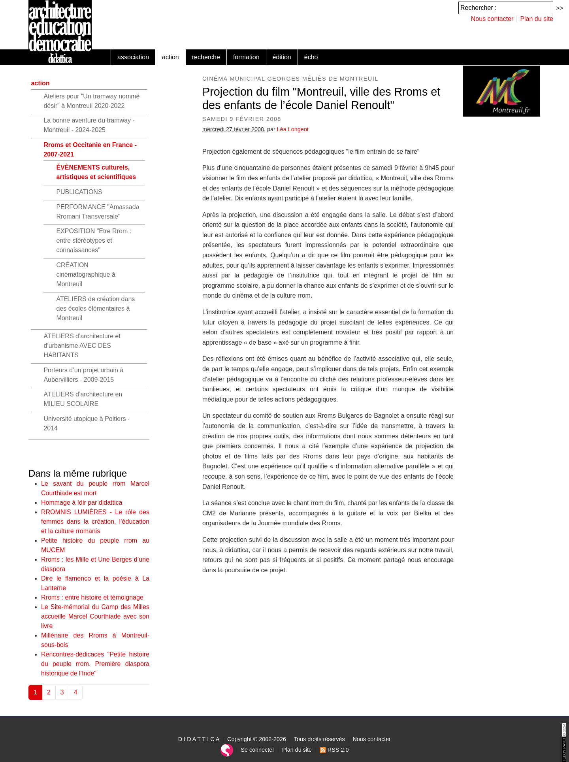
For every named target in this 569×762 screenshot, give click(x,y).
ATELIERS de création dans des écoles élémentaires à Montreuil (95, 308)
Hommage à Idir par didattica (81, 502)
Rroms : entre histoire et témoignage (92, 597)
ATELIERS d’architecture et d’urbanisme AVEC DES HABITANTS (81, 345)
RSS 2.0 (334, 750)
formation (246, 57)
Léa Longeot (293, 129)
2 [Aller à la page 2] (49, 692)
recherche (206, 57)
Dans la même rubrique (77, 473)
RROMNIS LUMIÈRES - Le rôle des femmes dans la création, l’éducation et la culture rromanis (95, 521)
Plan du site (536, 18)
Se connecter (257, 750)
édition (282, 57)
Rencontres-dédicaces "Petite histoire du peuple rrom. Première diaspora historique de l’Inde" (95, 664)
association (133, 57)
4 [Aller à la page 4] (75, 692)
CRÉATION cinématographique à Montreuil (85, 274)
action (170, 57)
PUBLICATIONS (79, 192)
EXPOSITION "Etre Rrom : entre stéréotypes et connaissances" (93, 240)
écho (311, 57)
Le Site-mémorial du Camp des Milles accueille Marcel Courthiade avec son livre (95, 616)
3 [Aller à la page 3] (62, 692)
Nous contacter (492, 18)
